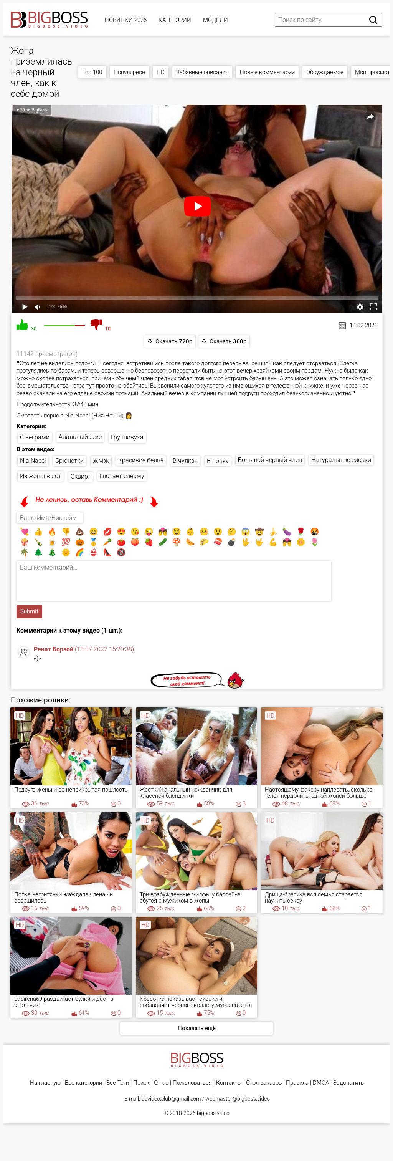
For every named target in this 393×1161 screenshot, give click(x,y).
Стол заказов (264, 1083)
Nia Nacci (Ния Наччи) (94, 415)
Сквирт (81, 476)
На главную (45, 1083)
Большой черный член (270, 460)
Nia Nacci (33, 460)
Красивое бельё (140, 460)
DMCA (321, 1083)
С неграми (35, 437)
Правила (297, 1083)
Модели (215, 20)
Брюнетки (69, 460)
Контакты (229, 1083)
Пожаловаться (192, 1083)
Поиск (141, 1083)
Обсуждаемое (324, 72)
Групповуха (127, 437)
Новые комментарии (267, 72)
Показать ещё (197, 1028)
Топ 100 (92, 72)
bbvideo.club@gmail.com (171, 1099)
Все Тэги (117, 1083)
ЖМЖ (101, 461)
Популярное (129, 72)
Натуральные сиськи (341, 460)
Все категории (83, 1083)
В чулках (185, 460)
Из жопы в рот (40, 476)
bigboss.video (213, 1113)
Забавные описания (202, 72)
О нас (161, 1083)
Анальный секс (80, 437)
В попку (218, 461)
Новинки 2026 (126, 20)
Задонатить (348, 1083)
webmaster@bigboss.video (237, 1099)
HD (161, 72)
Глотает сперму (122, 476)
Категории (175, 20)
